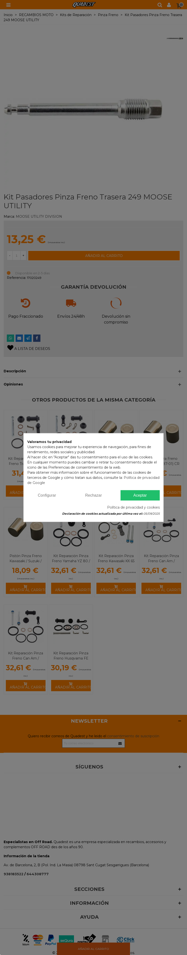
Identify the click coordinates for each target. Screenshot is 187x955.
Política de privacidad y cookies (133, 507)
